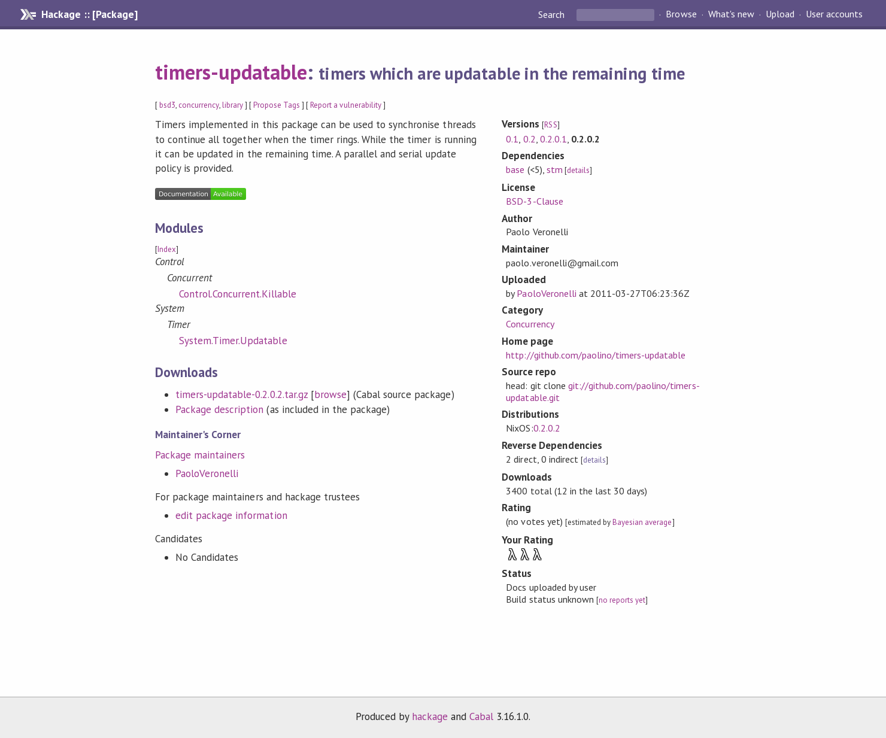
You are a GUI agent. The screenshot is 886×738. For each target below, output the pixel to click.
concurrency (198, 105)
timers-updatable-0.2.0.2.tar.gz (241, 394)
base (515, 169)
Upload (780, 14)
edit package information (231, 515)
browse (330, 394)
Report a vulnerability (345, 105)
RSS (550, 125)
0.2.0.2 (546, 428)
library (232, 105)
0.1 (512, 139)
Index (166, 249)
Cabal (481, 716)
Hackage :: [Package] (89, 14)
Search (552, 14)
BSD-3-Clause (534, 201)
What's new (731, 14)
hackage (430, 716)
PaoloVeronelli (206, 473)
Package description (219, 409)
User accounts (834, 14)
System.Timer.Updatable (233, 340)
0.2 (529, 139)
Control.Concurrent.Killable (237, 293)
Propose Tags (276, 105)
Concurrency (530, 324)
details (578, 170)
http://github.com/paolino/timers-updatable (595, 355)
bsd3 (167, 105)
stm (555, 169)
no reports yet (622, 600)
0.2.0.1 (553, 139)
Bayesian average (642, 522)
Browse (681, 14)
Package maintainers (200, 454)
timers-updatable (231, 72)
